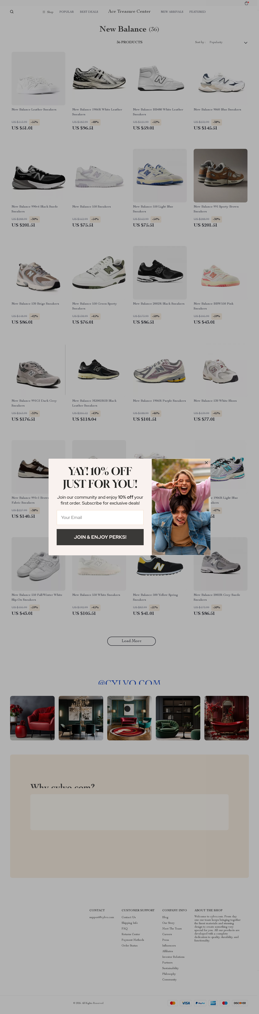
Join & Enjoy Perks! (100, 537)
